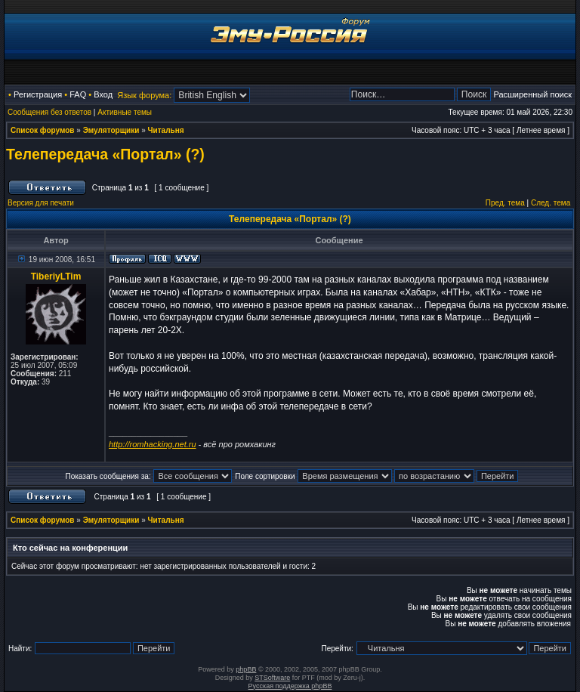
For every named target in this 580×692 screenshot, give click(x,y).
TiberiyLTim (56, 276)
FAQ (77, 94)
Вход (103, 94)
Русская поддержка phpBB (290, 686)
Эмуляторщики (111, 130)
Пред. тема (505, 203)
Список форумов (43, 130)
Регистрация (38, 94)
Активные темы (124, 112)
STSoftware (272, 677)
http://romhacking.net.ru (152, 444)
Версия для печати (41, 203)
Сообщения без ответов (49, 112)
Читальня (166, 130)
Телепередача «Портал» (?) (105, 154)
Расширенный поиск (532, 94)
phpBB (246, 669)
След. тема (550, 203)
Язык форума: (144, 95)
